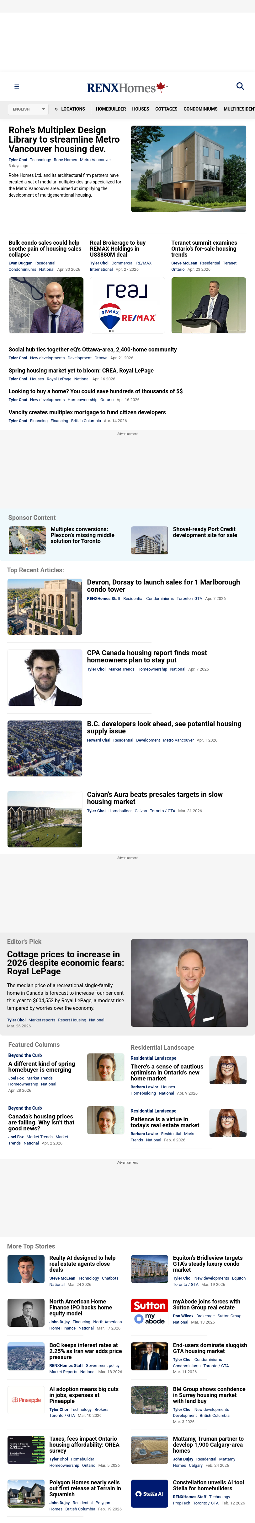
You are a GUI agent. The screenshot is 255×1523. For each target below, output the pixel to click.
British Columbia (86, 420)
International (101, 269)
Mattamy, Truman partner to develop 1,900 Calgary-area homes (208, 1444)
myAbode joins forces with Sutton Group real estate (207, 1304)
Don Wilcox (183, 1316)
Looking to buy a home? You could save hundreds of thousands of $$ (96, 391)
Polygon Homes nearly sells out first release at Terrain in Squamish (85, 1488)
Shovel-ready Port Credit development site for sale (205, 532)
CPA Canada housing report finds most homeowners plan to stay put (147, 656)
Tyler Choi (18, 159)
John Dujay (60, 1321)
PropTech (181, 1503)
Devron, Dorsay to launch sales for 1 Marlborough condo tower (163, 585)
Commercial (122, 263)
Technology (40, 159)
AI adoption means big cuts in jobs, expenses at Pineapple (84, 1395)
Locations (70, 109)
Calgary (196, 1465)
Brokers (101, 1409)
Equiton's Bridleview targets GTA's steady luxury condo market (208, 1263)
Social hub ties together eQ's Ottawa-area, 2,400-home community (93, 349)
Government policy (103, 1365)
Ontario (177, 269)
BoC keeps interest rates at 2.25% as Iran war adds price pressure (86, 1351)
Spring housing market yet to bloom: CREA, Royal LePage (81, 370)
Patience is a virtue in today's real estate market (165, 1122)
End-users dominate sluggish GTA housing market (210, 1348)
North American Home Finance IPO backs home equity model (81, 1307)
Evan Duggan (21, 263)
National (47, 269)
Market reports (42, 1020)
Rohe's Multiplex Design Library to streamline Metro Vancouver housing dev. (64, 139)
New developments (47, 358)
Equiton (239, 1278)
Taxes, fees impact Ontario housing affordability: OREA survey (85, 1444)
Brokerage (205, 1316)
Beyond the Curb (25, 1055)
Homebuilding (143, 1093)
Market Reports (63, 1371)
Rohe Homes (65, 159)
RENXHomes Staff (104, 598)
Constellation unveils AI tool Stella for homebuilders (208, 1485)
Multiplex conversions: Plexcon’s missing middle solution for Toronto (82, 535)
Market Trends (122, 669)
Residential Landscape (154, 1058)
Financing (39, 420)
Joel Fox (16, 1078)
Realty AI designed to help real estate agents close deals (83, 1263)
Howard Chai (98, 740)
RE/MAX (143, 263)
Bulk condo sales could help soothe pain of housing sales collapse (45, 248)
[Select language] (28, 109)
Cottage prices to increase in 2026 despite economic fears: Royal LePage (66, 962)
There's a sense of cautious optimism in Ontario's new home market (167, 1072)
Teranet (230, 263)
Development (80, 358)
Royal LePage (59, 379)
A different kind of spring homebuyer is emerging (41, 1066)
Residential (45, 263)
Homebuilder (111, 109)
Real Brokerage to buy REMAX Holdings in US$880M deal (118, 248)
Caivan (141, 810)
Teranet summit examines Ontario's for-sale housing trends (204, 248)
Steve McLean (184, 263)
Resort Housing (72, 1020)
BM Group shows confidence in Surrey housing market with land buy (209, 1395)
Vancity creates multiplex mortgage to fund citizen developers (87, 412)
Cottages (166, 109)
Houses (140, 109)
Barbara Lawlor (144, 1087)
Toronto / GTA (189, 598)
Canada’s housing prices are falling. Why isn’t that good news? (41, 1122)
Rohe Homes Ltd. (25, 175)
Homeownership (83, 399)
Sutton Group (230, 1316)
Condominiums (201, 109)
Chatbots (110, 1278)
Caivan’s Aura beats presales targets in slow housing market (155, 798)
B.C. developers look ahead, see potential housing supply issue (164, 727)
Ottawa (100, 358)
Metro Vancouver (95, 159)
